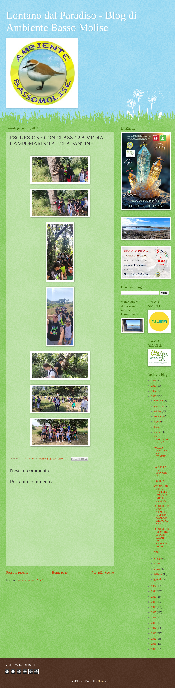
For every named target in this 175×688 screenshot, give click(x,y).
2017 (154, 612)
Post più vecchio (102, 572)
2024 (154, 391)
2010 (154, 649)
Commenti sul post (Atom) (30, 580)
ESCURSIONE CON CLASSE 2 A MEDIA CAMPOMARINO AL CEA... (161, 515)
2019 (154, 602)
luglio (157, 427)
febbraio (158, 574)
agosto (157, 421)
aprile (157, 563)
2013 (154, 633)
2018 (154, 607)
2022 (154, 586)
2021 (154, 591)
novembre (159, 406)
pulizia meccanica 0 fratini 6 (161, 439)
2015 (154, 623)
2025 (154, 385)
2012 (154, 638)
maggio (158, 558)
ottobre (158, 411)
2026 (154, 380)
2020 (154, 596)
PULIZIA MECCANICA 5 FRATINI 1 (161, 452)
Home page (60, 572)
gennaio (158, 579)
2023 (154, 396)
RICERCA (159, 481)
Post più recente (17, 572)
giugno (158, 432)
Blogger (101, 681)
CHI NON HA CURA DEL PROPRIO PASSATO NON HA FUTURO (161, 493)
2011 (154, 644)
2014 (154, 628)
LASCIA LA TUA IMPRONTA (160, 471)
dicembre (159, 400)
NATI (156, 551)
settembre (159, 416)
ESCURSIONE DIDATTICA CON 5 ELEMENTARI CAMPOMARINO (161, 538)
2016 (154, 617)
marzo (157, 569)
